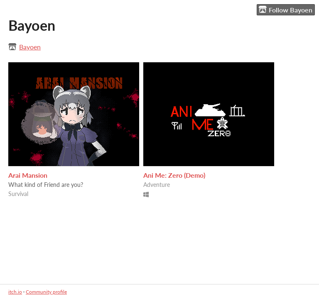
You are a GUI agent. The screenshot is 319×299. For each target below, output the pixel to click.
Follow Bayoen (285, 9)
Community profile (46, 292)
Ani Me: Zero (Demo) (174, 175)
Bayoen (30, 47)
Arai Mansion (27, 175)
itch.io (15, 292)
